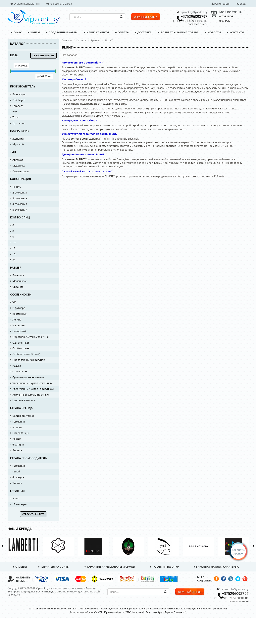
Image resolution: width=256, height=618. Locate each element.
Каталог (81, 40)
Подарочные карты (61, 32)
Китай (16, 471)
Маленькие (20, 281)
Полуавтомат (21, 171)
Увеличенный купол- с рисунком (33, 389)
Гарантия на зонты (53, 566)
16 (14, 254)
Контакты (235, 32)
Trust (16, 117)
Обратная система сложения (31, 337)
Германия (19, 421)
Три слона (19, 123)
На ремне (19, 325)
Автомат (18, 160)
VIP (14, 302)
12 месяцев (20, 504)
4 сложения (20, 204)
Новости (213, 32)
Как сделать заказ (59, 3)
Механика (19, 165)
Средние (18, 287)
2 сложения (20, 192)
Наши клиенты (96, 32)
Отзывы (20, 566)
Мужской (18, 144)
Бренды (95, 40)
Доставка (143, 32)
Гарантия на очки (164, 566)
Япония (17, 450)
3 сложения (20, 198)
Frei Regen (19, 100)
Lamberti (18, 106)
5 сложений (20, 209)
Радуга (17, 365)
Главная (67, 40)
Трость (17, 186)
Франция (18, 444)
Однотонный (21, 342)
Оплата (122, 32)
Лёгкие (17, 319)
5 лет (16, 498)
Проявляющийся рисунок (29, 360)
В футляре (19, 308)
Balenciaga (19, 94)
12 (14, 248)
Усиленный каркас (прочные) (31, 394)
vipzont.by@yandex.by (193, 12)
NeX (15, 111)
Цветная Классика (24, 400)
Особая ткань (21, 348)
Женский (18, 138)
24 (14, 260)
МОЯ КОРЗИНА (230, 12)
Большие (18, 275)
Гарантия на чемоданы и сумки (109, 566)
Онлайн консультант (25, 3)
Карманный (20, 313)
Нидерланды (21, 433)
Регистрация (221, 3)
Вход (241, 3)
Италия (17, 427)
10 (14, 242)
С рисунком (20, 371)
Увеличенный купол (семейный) (33, 383)
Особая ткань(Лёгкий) (26, 354)
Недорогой (19, 331)
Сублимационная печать (28, 377)
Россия (17, 438)
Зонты (34, 32)
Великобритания (23, 416)
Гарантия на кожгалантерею (216, 566)
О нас (16, 32)
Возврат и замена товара (178, 32)
